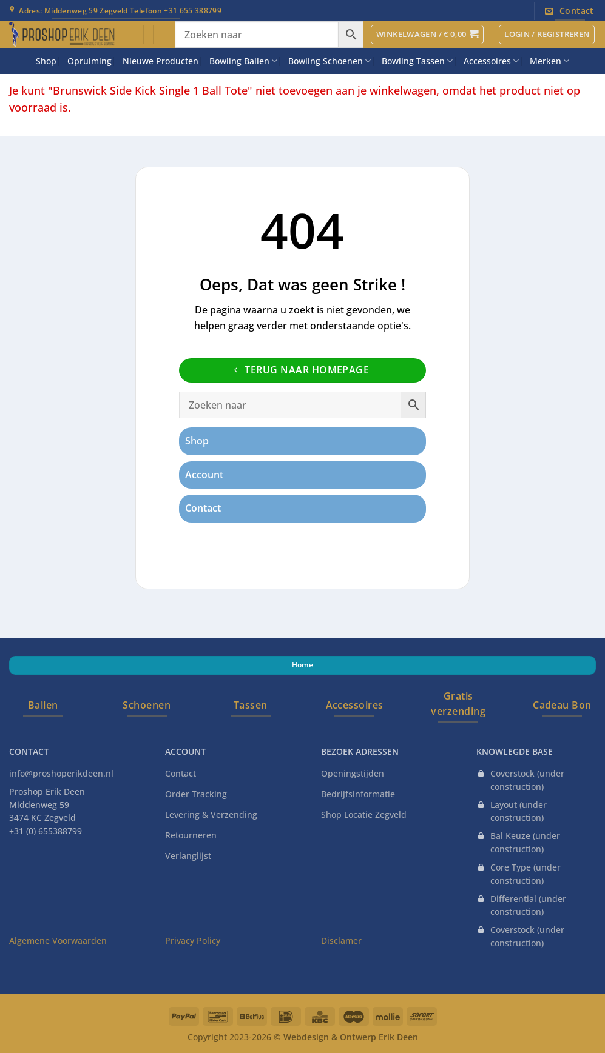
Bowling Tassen (417, 61)
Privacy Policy (192, 940)
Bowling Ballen (243, 61)
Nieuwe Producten (160, 61)
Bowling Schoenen (329, 61)
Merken (549, 61)
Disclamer (341, 940)
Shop (46, 61)
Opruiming (89, 61)
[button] (427, 34)
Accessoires (491, 61)
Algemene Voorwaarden (58, 940)
